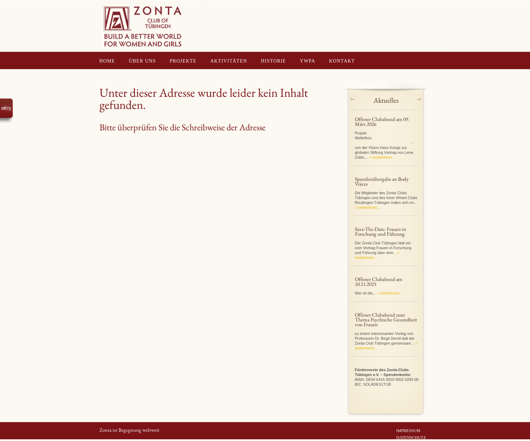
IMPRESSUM (408, 430)
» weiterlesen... (382, 157)
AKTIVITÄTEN (228, 61)
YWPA (308, 61)
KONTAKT (342, 61)
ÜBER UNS (142, 61)
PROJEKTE (183, 61)
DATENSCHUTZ (411, 437)
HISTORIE (273, 61)
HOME (107, 61)
